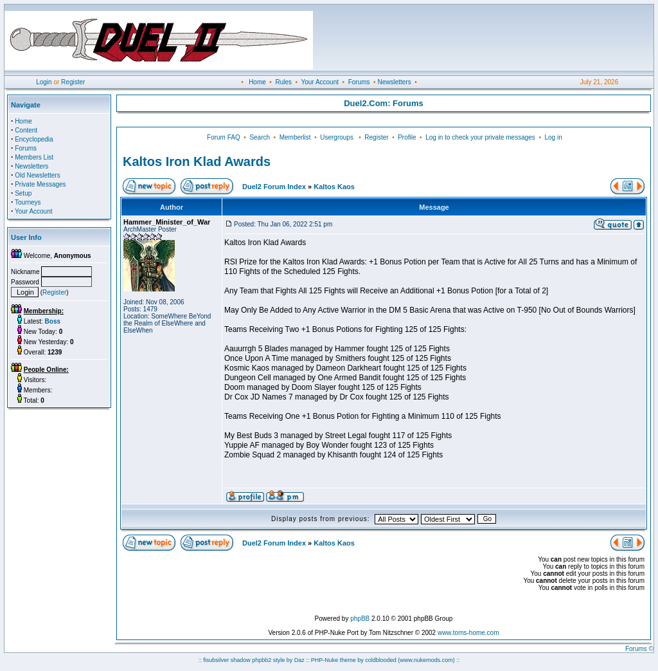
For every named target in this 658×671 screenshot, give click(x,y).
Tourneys (28, 202)
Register (73, 82)
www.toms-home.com (468, 632)
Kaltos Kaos (334, 186)
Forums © (639, 648)
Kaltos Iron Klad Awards (197, 161)
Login (43, 82)
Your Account (320, 82)
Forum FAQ (223, 137)
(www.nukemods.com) (426, 660)
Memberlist (295, 137)
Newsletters (394, 82)
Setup (23, 193)
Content (26, 130)
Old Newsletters (37, 175)
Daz (299, 660)
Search (259, 137)
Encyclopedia (34, 139)
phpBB (359, 618)
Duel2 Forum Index (274, 186)
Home (257, 82)
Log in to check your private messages (480, 137)
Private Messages (40, 184)
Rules (283, 82)
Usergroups (336, 137)
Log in (553, 137)
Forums (359, 82)
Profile (407, 137)
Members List (34, 157)
